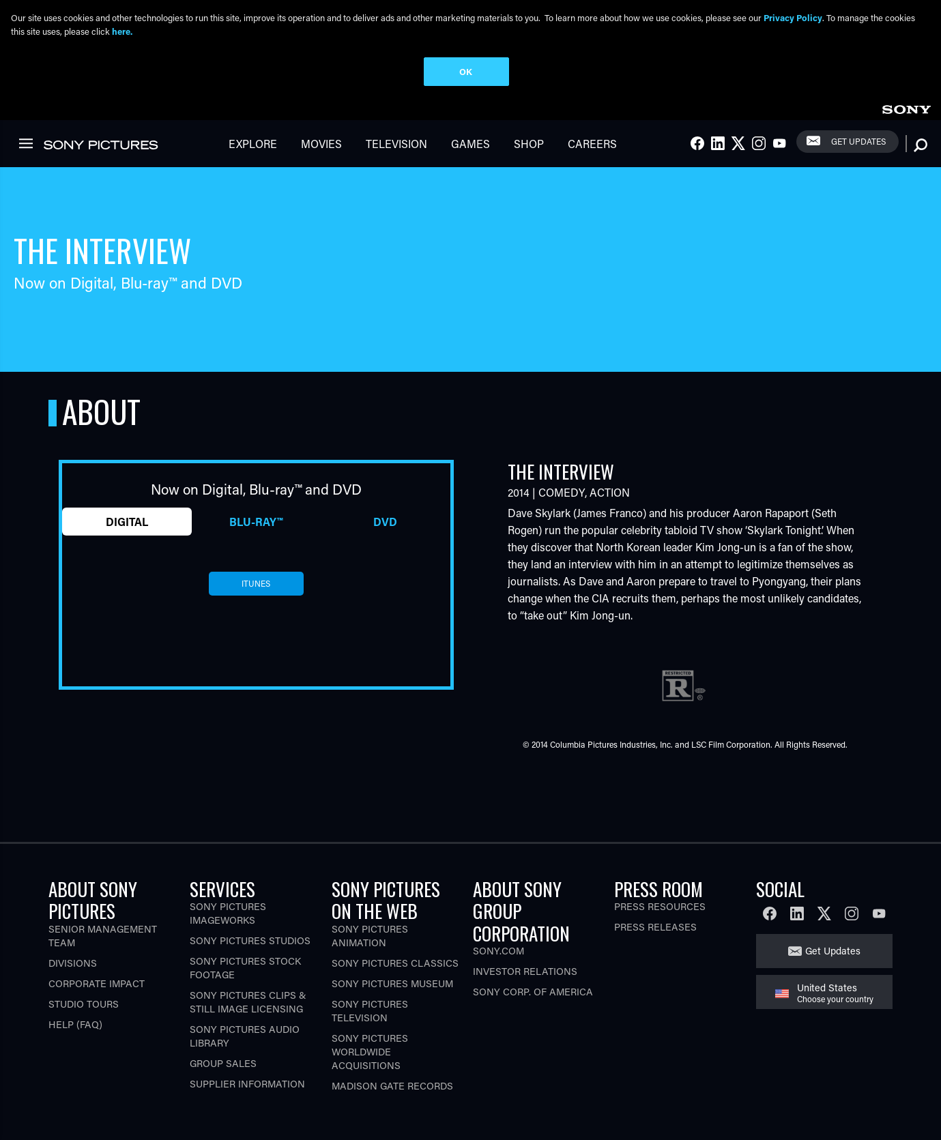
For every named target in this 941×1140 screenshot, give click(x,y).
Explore (253, 143)
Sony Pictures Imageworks (228, 913)
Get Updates (858, 141)
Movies (321, 143)
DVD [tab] (385, 521)
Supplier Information (247, 1083)
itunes (256, 583)
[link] (906, 107)
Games (470, 143)
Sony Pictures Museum (392, 983)
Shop (529, 143)
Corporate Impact (96, 983)
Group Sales (223, 1063)
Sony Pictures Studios (250, 940)
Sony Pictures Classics (395, 962)
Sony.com (498, 950)
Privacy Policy (793, 17)
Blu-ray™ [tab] (256, 521)
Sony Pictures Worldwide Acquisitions (370, 1052)
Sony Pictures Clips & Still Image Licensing (248, 1002)
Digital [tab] (127, 521)
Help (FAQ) (75, 1024)
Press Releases (655, 926)
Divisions (72, 962)
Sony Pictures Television (370, 1010)
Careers (592, 143)
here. (122, 31)
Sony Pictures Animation (370, 935)
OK (465, 71)
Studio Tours (83, 1003)
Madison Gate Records (392, 1085)
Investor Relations (525, 971)
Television (396, 143)
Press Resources (660, 906)
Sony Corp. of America (533, 991)
